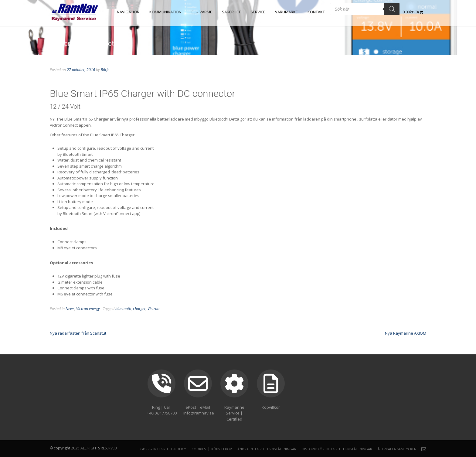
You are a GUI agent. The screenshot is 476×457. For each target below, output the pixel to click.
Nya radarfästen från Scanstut (78, 333)
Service (257, 12)
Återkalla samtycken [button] (397, 449)
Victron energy (88, 308)
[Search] (391, 9)
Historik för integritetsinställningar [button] (337, 449)
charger (139, 308)
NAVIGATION (128, 12)
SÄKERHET (231, 12)
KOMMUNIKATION (166, 12)
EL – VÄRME (202, 12)
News (70, 308)
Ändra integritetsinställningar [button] (266, 449)
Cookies (199, 449)
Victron (153, 308)
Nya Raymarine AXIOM (405, 333)
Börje (105, 69)
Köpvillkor (221, 449)
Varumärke (286, 12)
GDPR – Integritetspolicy (163, 449)
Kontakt (316, 12)
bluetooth (123, 308)
